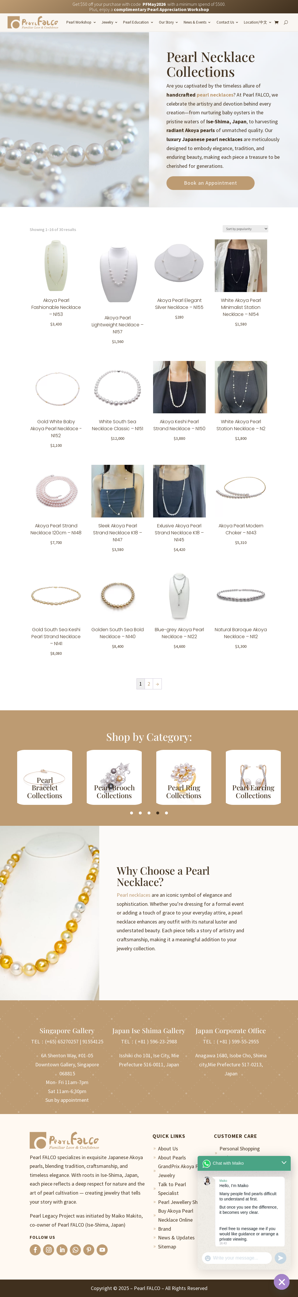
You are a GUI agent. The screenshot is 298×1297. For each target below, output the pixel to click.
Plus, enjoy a (149, 9)
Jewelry (107, 22)
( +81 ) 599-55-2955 (238, 1041)
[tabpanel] (44, 777)
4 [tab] (157, 813)
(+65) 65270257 (62, 1041)
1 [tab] (131, 813)
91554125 (92, 1041)
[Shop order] (245, 228)
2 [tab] (140, 813)
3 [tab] (149, 813)
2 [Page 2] (149, 683)
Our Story (166, 22)
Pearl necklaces (133, 895)
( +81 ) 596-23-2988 (156, 1041)
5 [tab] (166, 813)
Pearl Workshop (78, 22)
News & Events (195, 22)
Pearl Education (136, 22)
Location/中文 (255, 22)
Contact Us (225, 22)
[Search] (286, 22)
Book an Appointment (210, 182)
